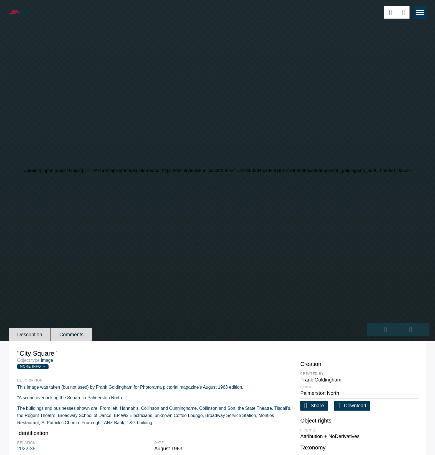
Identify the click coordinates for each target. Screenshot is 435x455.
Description (29, 334)
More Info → (33, 366)
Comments (71, 334)
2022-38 (26, 448)
